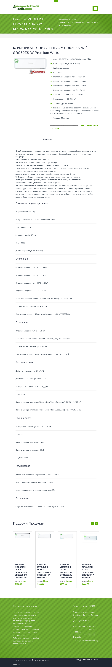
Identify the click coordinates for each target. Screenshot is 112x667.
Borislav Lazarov (92, 660)
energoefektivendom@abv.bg (86, 640)
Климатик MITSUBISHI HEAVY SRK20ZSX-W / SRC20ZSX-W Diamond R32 (21, 571)
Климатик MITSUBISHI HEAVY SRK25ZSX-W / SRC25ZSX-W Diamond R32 (44, 571)
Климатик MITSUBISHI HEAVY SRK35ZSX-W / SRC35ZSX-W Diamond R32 (66, 571)
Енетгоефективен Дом (22, 660)
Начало (72, 19)
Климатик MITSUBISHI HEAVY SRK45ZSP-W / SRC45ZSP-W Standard (89, 571)
